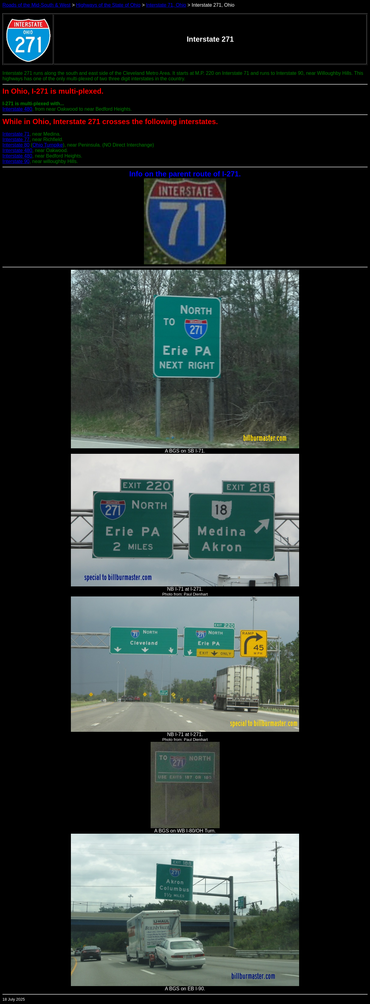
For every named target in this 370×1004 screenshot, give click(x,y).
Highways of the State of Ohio (108, 5)
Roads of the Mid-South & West (36, 5)
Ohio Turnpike (48, 145)
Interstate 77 (16, 139)
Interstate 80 (16, 145)
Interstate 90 (16, 161)
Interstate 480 (17, 109)
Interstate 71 (16, 134)
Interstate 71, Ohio (166, 5)
